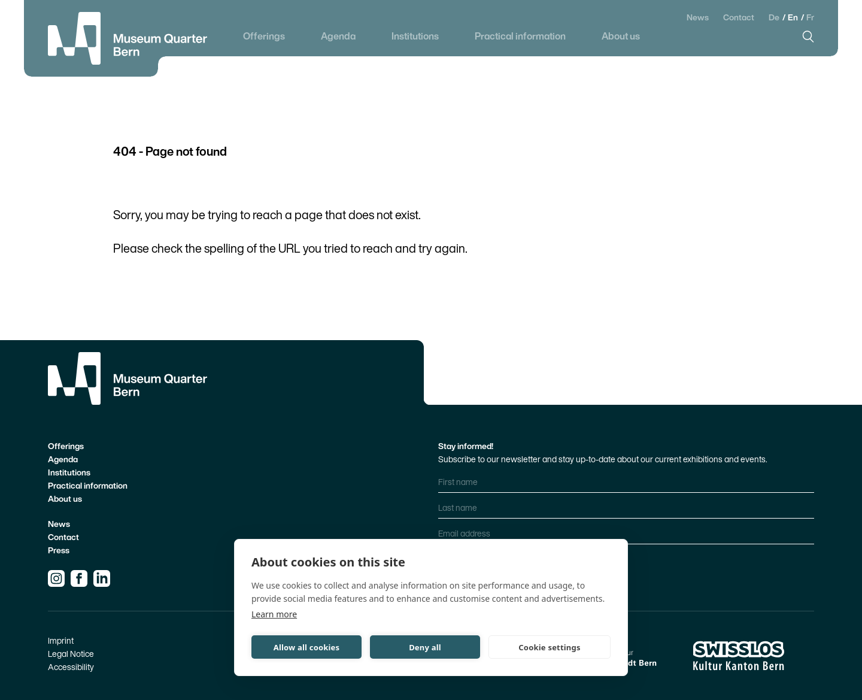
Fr (810, 17)
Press (58, 550)
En (794, 17)
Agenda (338, 36)
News (698, 17)
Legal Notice (71, 653)
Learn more (274, 614)
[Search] (808, 37)
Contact (738, 17)
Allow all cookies (307, 647)
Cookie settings (549, 647)
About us (621, 36)
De (775, 17)
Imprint (61, 640)
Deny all (425, 647)
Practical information (520, 36)
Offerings (264, 36)
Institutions (415, 36)
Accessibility (71, 666)
